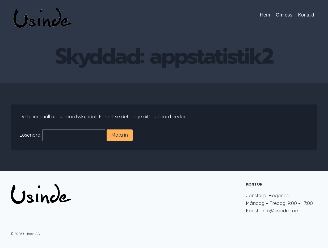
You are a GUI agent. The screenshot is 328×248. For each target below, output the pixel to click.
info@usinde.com (281, 211)
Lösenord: (62, 135)
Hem (265, 15)
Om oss (284, 15)
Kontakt (306, 15)
